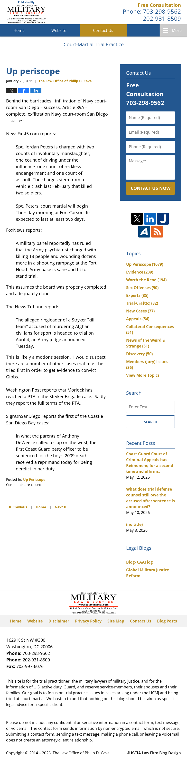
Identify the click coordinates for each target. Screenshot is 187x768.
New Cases (140, 311)
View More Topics (142, 375)
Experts (137, 295)
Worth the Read (146, 280)
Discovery (139, 354)
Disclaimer (58, 621)
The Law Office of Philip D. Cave (81, 753)
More (177, 30)
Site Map (115, 621)
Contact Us (103, 30)
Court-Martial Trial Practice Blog (26, 12)
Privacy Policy (88, 621)
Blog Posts (167, 621)
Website (58, 30)
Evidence (139, 272)
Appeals (137, 318)
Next (61, 506)
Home (19, 30)
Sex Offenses (142, 287)
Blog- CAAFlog (139, 562)
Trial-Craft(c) (142, 303)
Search (150, 422)
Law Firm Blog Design (154, 753)
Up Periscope (34, 479)
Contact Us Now (150, 188)
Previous (18, 506)
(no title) (134, 524)
